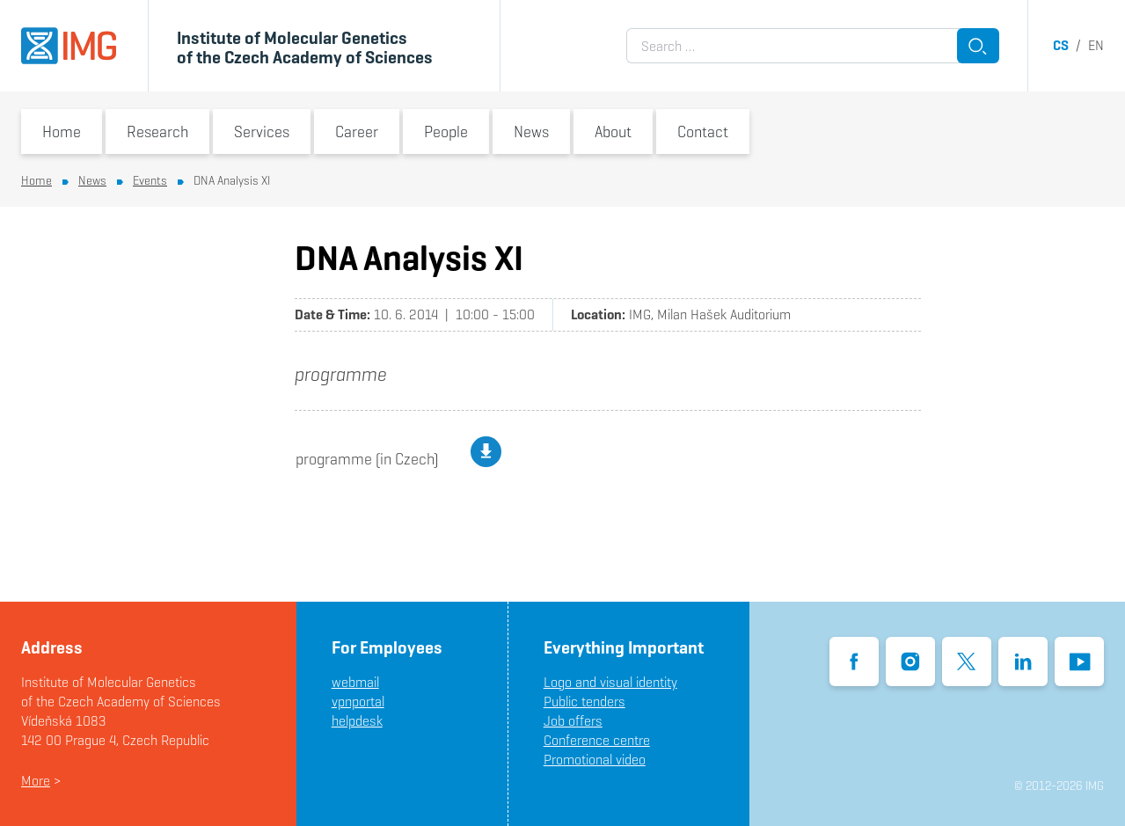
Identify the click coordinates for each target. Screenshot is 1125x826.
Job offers (573, 721)
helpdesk (357, 721)
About (613, 131)
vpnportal (358, 701)
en (1096, 45)
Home (61, 131)
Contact (702, 131)
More (35, 780)
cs (1061, 45)
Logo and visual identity (610, 682)
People (446, 131)
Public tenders (584, 701)
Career (356, 131)
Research (157, 131)
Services (261, 131)
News (531, 131)
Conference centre (597, 740)
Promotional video (595, 759)
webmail (355, 682)
